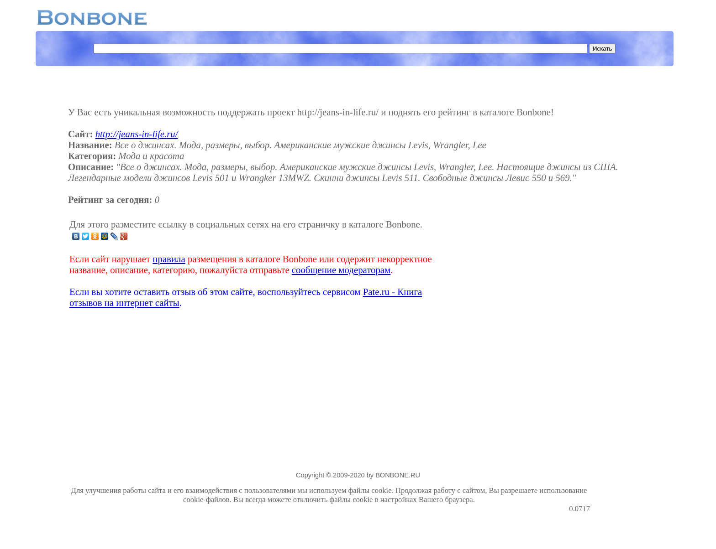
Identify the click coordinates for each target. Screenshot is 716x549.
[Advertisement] (518, 264)
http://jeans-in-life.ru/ (136, 134)
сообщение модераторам (341, 269)
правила (169, 259)
